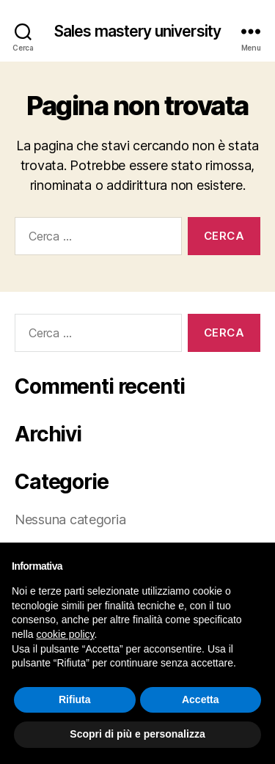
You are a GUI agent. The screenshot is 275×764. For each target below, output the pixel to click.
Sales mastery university (137, 31)
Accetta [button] (200, 699)
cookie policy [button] (65, 634)
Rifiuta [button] (75, 699)
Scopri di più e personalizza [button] (137, 734)
